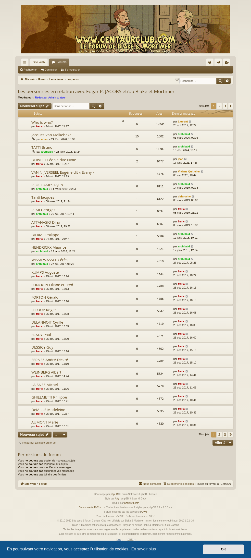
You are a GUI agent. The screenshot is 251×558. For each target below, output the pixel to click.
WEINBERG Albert (46, 372)
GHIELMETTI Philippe (49, 397)
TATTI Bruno (41, 147)
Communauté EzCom (90, 507)
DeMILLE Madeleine (48, 409)
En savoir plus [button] (143, 549)
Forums (61, 62)
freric (39, 126)
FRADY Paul (41, 334)
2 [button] (219, 106)
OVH (144, 511)
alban (44, 139)
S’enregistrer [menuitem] (227, 63)
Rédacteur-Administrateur (50, 97)
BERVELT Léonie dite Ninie (53, 159)
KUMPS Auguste (45, 272)
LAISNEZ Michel (44, 384)
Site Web (39, 62)
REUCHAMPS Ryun (47, 184)
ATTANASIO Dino (45, 222)
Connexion (51, 69)
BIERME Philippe (45, 234)
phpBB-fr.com (131, 503)
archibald (184, 134)
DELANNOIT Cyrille (47, 322)
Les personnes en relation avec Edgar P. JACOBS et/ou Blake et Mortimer (96, 91)
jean (180, 159)
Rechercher (31, 69)
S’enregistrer (72, 69)
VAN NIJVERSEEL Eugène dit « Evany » (63, 172)
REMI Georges (43, 209)
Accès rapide (25, 63)
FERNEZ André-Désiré (49, 359)
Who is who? (42, 122)
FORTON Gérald (45, 297)
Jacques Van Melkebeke (51, 134)
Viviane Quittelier (189, 171)
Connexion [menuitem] (219, 63)
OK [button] (223, 549)
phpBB (114, 494)
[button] (230, 106)
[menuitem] (209, 62)
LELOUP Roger (43, 309)
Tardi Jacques (42, 197)
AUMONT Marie (44, 422)
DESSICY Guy (42, 347)
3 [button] (225, 106)
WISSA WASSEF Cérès (49, 259)
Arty (117, 498)
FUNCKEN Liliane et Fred (52, 284)
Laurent (183, 121)
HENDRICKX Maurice (48, 247)
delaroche (184, 196)
